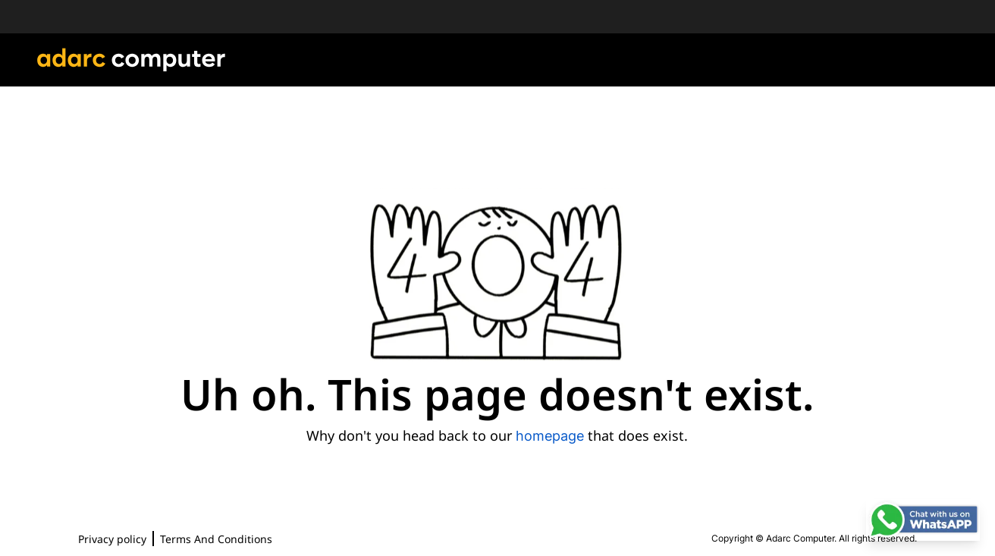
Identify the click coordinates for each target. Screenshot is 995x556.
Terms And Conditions (216, 539)
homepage (550, 436)
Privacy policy (112, 539)
